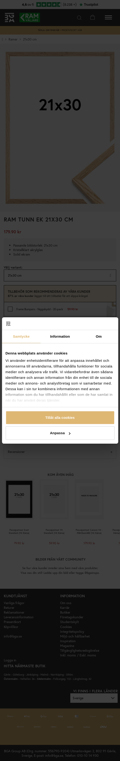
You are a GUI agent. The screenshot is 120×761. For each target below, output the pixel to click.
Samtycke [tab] (21, 336)
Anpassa (60, 433)
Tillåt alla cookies (60, 418)
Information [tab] (60, 336)
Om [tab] (99, 336)
